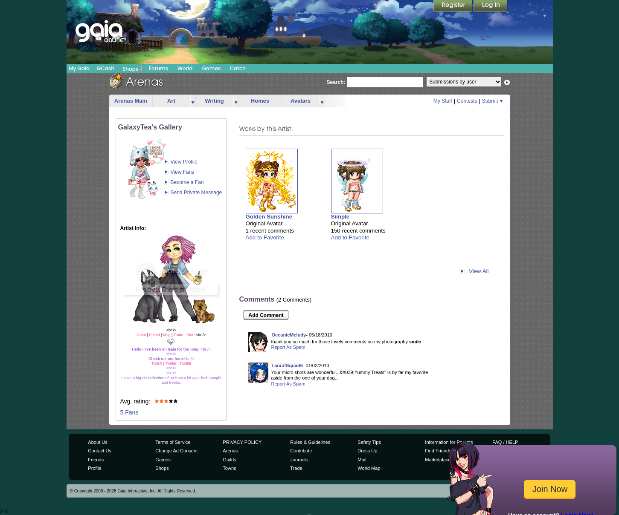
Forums (158, 68)
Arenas (230, 450)
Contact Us (99, 450)
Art (171, 101)
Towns (229, 468)
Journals (299, 459)
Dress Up (367, 450)
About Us (97, 442)
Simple (340, 216)
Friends (96, 459)
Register (453, 6)
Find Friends (438, 450)
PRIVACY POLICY (242, 442)
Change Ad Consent (176, 450)
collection (156, 378)
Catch (238, 68)
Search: (336, 82)
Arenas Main (130, 101)
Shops (132, 68)
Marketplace (437, 459)
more (192, 101)
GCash (105, 68)
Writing (214, 101)
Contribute (301, 450)
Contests (467, 101)
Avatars (301, 101)
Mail (361, 459)
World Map (368, 468)
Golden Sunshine (269, 216)
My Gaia (79, 68)
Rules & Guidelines (310, 442)
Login (491, 6)
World (185, 68)
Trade (296, 468)
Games (211, 68)
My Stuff (442, 101)
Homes (260, 101)
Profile (94, 468)
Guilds (229, 459)
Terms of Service (172, 442)
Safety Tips (369, 442)
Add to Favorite (265, 237)
